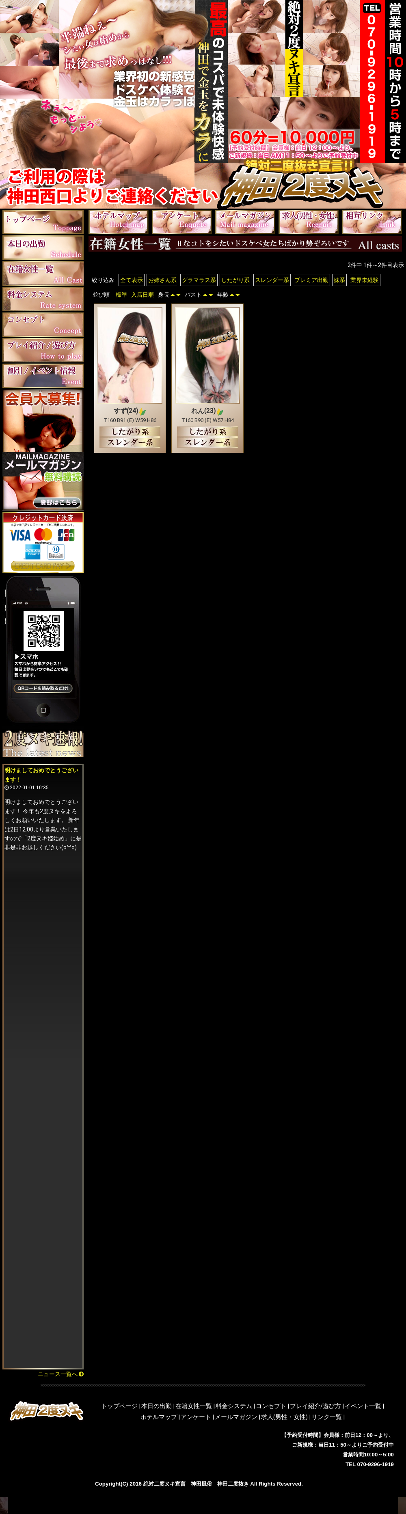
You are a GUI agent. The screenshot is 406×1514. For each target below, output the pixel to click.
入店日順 (142, 294)
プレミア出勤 (311, 280)
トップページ (119, 1406)
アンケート (196, 1417)
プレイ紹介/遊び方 (315, 1406)
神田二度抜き (233, 1484)
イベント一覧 (363, 1406)
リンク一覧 (326, 1417)
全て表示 (131, 280)
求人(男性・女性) (284, 1417)
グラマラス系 (199, 280)
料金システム (234, 1406)
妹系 (339, 280)
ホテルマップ (158, 1417)
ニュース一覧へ (61, 1374)
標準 (121, 294)
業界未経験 (364, 280)
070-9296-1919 (375, 1464)
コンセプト (271, 1406)
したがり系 (235, 280)
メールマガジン (236, 1417)
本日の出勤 (156, 1406)
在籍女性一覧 (193, 1406)
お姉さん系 (162, 280)
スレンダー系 (272, 280)
